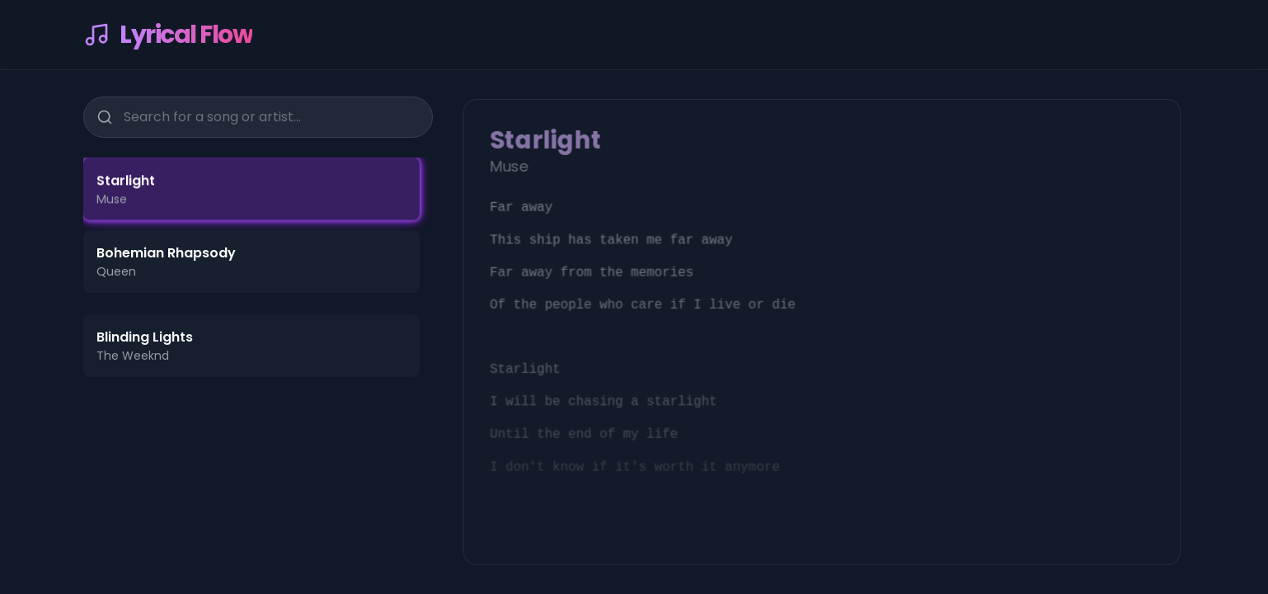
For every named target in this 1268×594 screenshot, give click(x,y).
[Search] (103, 114)
